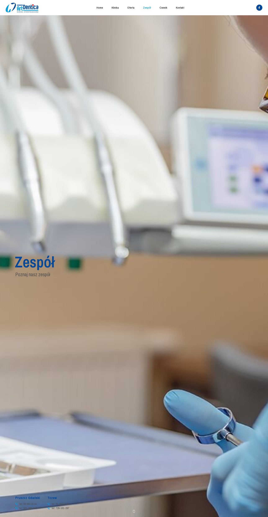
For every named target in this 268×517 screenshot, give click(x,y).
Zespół (147, 7)
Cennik (163, 7)
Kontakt (180, 7)
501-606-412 (30, 508)
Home (100, 7)
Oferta (130, 7)
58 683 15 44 (30, 504)
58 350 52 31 (62, 504)
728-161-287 (62, 508)
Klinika (115, 7)
